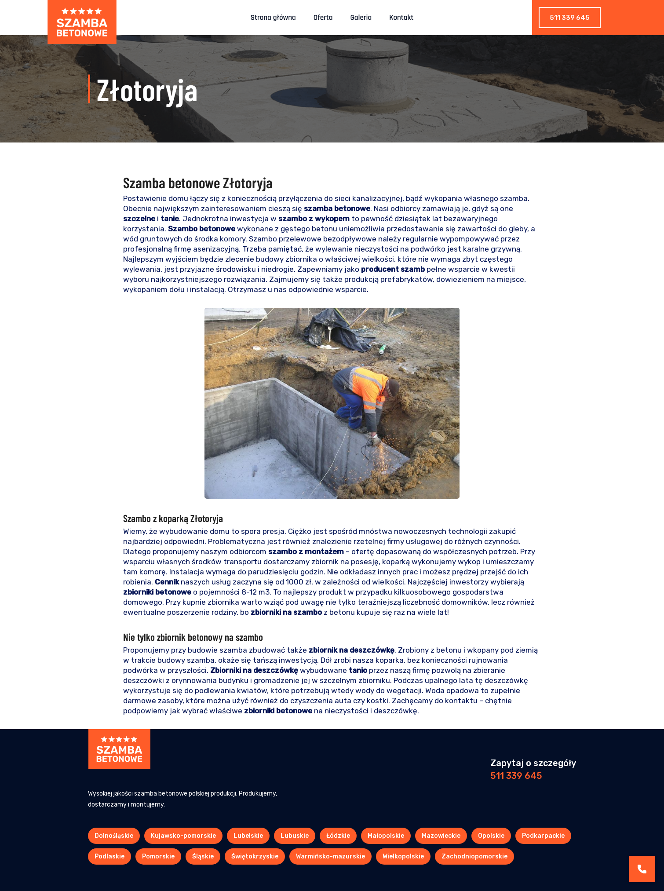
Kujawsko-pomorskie (183, 836)
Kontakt (401, 17)
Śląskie (203, 856)
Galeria (361, 17)
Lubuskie (295, 836)
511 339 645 (570, 18)
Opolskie (491, 836)
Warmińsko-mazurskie (330, 856)
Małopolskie (386, 836)
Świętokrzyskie (254, 856)
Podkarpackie (543, 836)
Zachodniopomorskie (474, 856)
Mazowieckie (441, 836)
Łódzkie (338, 836)
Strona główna (273, 17)
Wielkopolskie (403, 856)
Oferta (323, 17)
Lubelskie (248, 836)
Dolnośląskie (114, 836)
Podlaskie (109, 856)
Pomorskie (158, 856)
